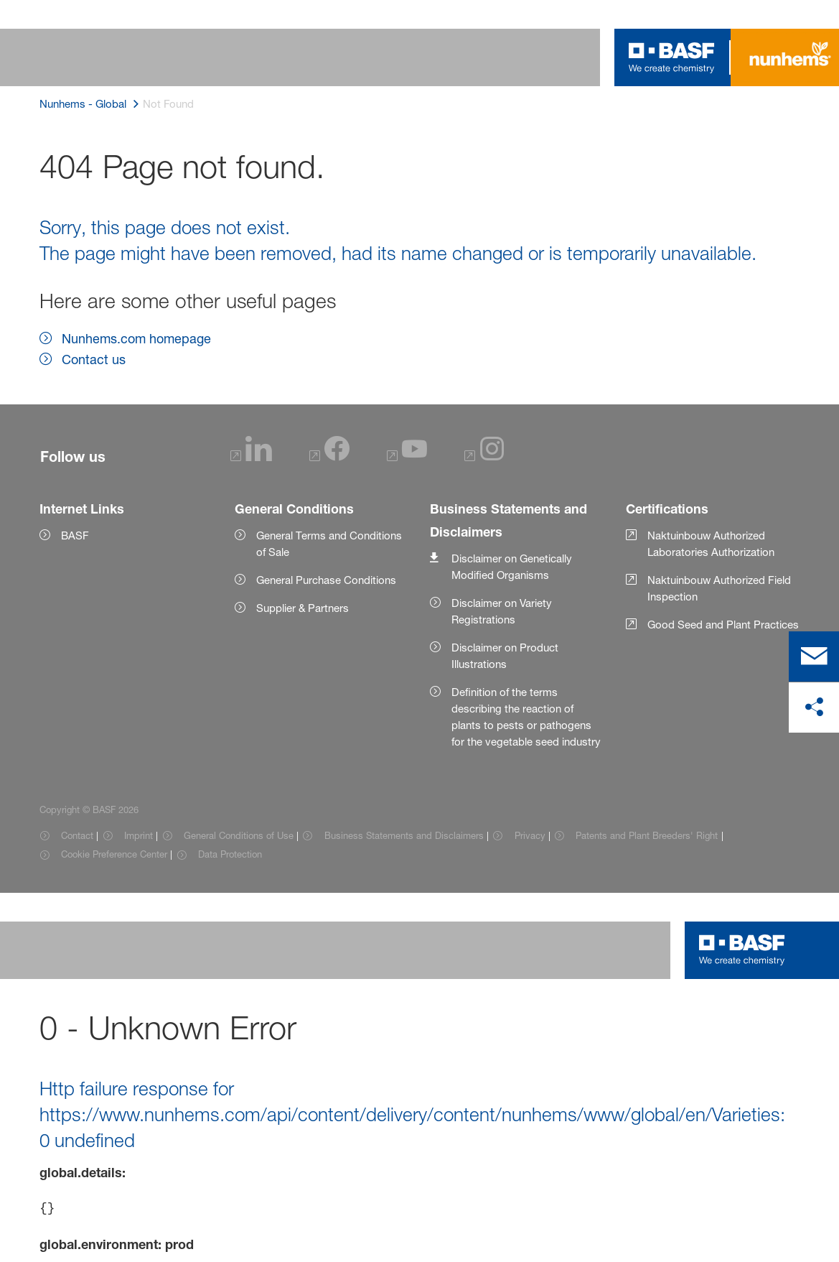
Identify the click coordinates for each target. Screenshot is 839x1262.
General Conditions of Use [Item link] (239, 835)
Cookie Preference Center (114, 854)
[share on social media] (814, 707)
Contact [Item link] (77, 835)
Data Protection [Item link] (230, 854)
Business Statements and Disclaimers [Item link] (404, 835)
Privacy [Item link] (530, 835)
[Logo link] (672, 57)
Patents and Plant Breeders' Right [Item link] (647, 835)
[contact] (814, 656)
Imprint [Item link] (138, 835)
